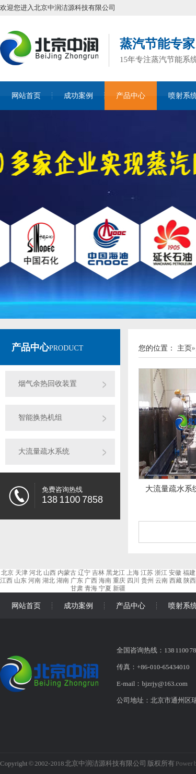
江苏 (147, 572)
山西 (49, 572)
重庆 (119, 580)
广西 (91, 580)
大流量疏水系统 (44, 451)
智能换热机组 (40, 417)
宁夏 (105, 588)
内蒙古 (66, 572)
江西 (6, 580)
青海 (91, 588)
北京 (7, 572)
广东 (77, 580)
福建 (189, 572)
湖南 (62, 580)
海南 (105, 580)
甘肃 (77, 588)
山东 (20, 580)
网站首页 (26, 96)
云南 (161, 580)
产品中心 (130, 96)
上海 (132, 572)
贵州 (147, 580)
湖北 (48, 580)
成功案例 (78, 96)
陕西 (189, 580)
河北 (35, 572)
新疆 (119, 588)
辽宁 (84, 572)
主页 (184, 348)
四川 (133, 580)
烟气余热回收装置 (47, 384)
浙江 (161, 572)
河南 (34, 580)
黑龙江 (115, 572)
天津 (21, 572)
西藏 (175, 580)
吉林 (98, 572)
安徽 (175, 572)
